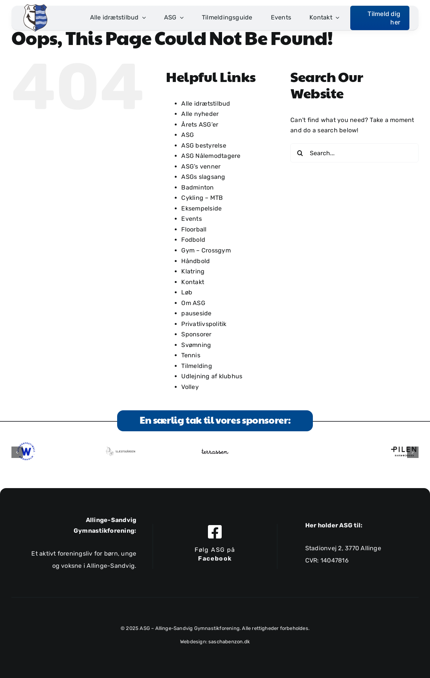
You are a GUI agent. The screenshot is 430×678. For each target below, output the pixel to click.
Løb (186, 292)
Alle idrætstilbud (205, 103)
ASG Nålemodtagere (210, 155)
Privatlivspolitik (203, 324)
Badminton (197, 187)
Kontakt (192, 282)
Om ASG (193, 303)
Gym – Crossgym (205, 250)
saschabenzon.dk (229, 641)
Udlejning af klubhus (211, 376)
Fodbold (193, 239)
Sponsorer (196, 334)
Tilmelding (196, 366)
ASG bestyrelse (203, 145)
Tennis (190, 355)
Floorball (193, 229)
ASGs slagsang (203, 176)
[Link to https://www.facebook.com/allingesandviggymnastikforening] (215, 532)
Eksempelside (201, 208)
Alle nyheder (200, 113)
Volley (189, 386)
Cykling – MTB (202, 197)
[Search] (299, 152)
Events (191, 218)
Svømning (196, 345)
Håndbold (195, 261)
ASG (187, 134)
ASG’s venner (201, 166)
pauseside (196, 313)
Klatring (193, 271)
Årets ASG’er (199, 124)
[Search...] (354, 152)
